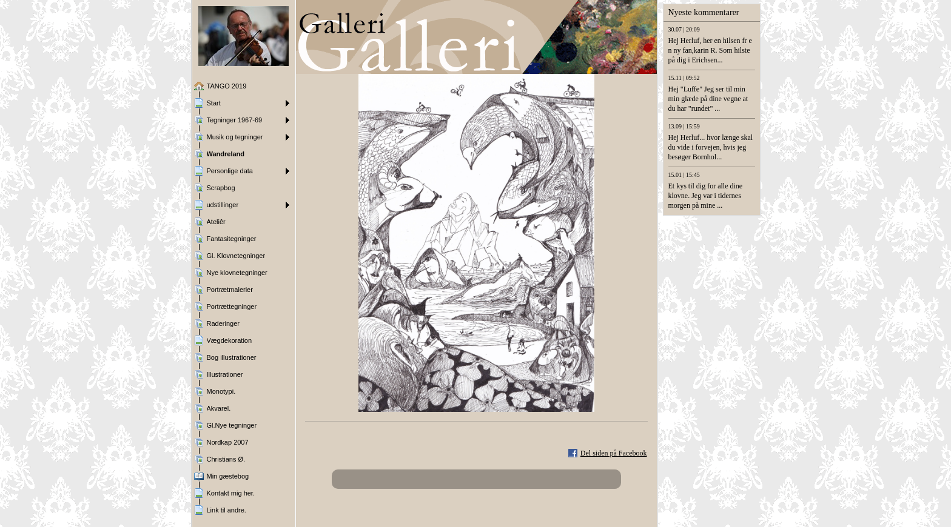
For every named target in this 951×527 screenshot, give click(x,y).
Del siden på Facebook (613, 453)
